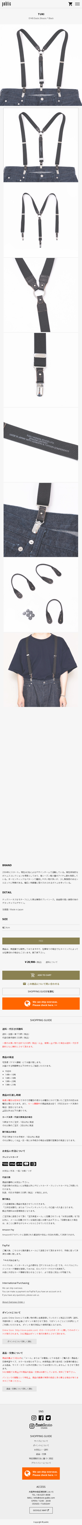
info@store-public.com (44, 1497)
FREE (41, 941)
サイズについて (41, 1441)
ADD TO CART (41, 975)
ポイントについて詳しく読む (19, 1341)
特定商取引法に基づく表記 (41, 1458)
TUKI (41, 14)
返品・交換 (41, 1454)
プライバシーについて (41, 1463)
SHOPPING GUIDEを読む (41, 991)
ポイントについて (41, 1445)
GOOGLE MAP (41, 1510)
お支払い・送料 (41, 1449)
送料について (52, 962)
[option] (41, 65)
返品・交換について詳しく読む (19, 1388)
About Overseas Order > (13, 1302)
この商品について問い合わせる (41, 984)
